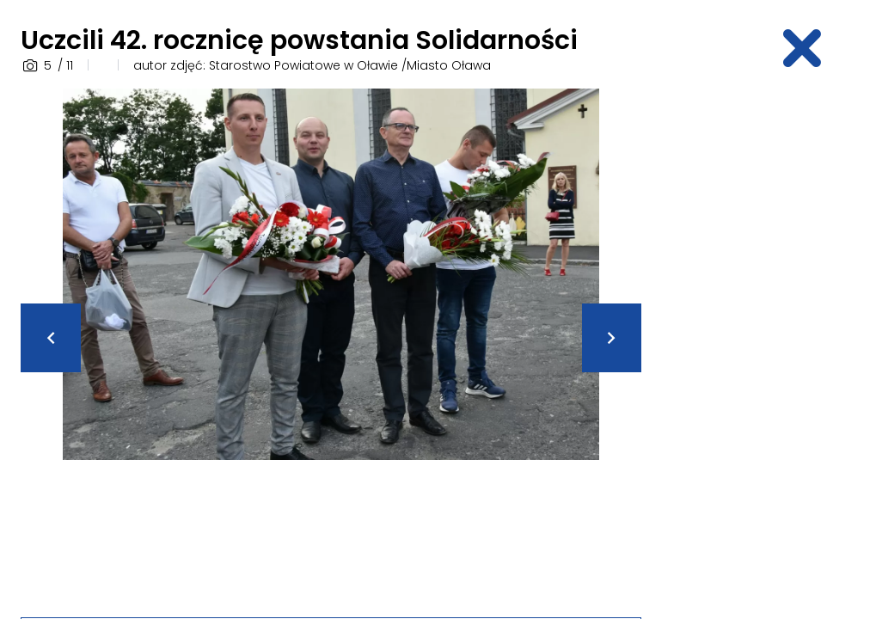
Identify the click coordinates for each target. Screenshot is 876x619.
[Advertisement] (768, 346)
